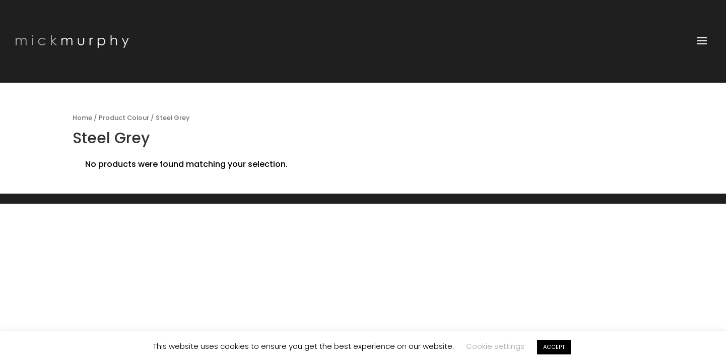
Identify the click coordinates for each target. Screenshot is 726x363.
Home (82, 118)
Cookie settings (495, 346)
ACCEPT (554, 347)
